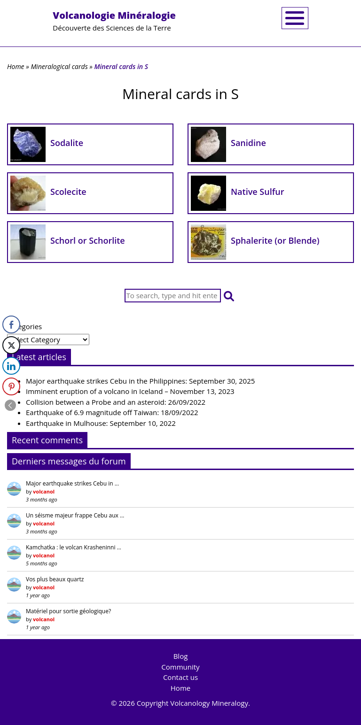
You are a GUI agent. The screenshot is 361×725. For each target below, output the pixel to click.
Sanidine (248, 142)
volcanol (44, 491)
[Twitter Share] (11, 345)
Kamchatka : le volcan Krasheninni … (73, 547)
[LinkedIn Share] (11, 366)
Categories (24, 326)
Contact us (180, 677)
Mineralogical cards (59, 66)
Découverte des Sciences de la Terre (114, 20)
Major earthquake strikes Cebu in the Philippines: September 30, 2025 (140, 381)
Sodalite (66, 142)
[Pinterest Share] (11, 386)
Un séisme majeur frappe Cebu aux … (75, 515)
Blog (180, 656)
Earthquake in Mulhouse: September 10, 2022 (101, 423)
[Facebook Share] (11, 324)
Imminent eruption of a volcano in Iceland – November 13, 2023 (130, 391)
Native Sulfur (257, 191)
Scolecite (68, 191)
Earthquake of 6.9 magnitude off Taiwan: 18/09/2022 (112, 412)
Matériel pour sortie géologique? (68, 611)
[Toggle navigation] (295, 18)
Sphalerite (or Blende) (275, 240)
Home (15, 66)
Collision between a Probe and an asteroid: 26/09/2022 (115, 402)
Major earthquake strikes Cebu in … (72, 483)
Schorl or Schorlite (87, 240)
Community (180, 666)
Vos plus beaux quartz (55, 579)
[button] (229, 295)
